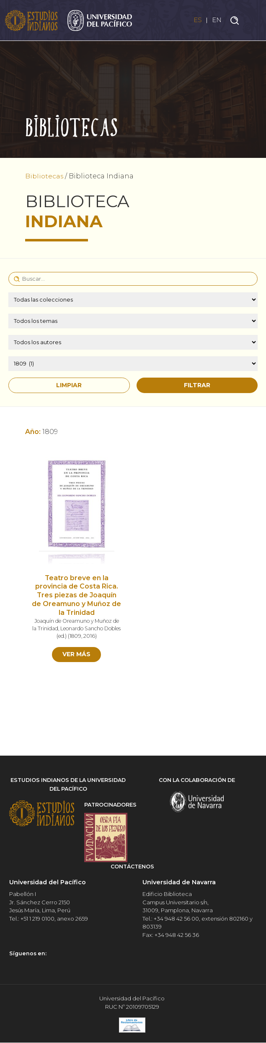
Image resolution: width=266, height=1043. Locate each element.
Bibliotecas (45, 176)
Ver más (76, 654)
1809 (84, 636)
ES (196, 20)
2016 (98, 636)
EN (217, 20)
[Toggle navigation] (253, 20)
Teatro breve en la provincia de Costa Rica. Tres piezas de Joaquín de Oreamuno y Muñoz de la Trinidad (76, 595)
